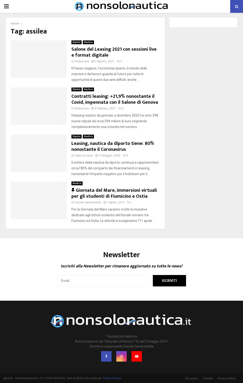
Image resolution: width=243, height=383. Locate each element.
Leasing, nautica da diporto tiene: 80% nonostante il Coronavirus (112, 146)
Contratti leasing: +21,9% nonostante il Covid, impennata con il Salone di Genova (114, 99)
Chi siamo (191, 378)
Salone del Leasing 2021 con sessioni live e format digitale (114, 52)
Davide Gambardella (88, 202)
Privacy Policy (227, 378)
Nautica (88, 42)
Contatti (208, 378)
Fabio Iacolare (84, 155)
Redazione (82, 61)
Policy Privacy (112, 378)
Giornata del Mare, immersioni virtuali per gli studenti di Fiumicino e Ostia (114, 193)
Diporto (76, 42)
